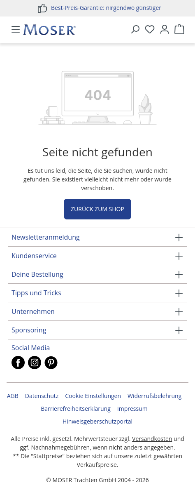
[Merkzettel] (149, 30)
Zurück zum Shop (97, 209)
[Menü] (15, 30)
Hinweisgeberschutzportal (97, 421)
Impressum (132, 408)
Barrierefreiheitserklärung (75, 408)
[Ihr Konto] (164, 30)
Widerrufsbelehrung (154, 396)
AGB (13, 396)
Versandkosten (152, 439)
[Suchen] (135, 30)
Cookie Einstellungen (93, 396)
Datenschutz (41, 396)
